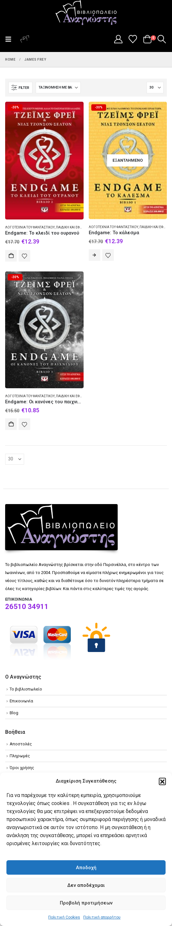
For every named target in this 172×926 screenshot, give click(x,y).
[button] (162, 781)
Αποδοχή (86, 867)
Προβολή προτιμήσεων (86, 903)
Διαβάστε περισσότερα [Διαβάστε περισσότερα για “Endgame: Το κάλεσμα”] (94, 255)
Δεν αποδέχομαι (86, 885)
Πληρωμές (20, 755)
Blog (14, 712)
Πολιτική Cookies (64, 917)
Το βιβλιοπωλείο (26, 689)
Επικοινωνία (21, 701)
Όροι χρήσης (22, 767)
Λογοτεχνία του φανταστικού (30, 227)
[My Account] (118, 39)
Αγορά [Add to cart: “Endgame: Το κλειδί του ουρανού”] (11, 256)
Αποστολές (21, 744)
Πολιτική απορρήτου (102, 917)
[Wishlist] (133, 39)
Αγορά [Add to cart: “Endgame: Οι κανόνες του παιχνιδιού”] (11, 424)
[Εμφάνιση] (155, 87)
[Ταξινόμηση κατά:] (58, 87)
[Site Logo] (86, 13)
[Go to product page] (44, 160)
